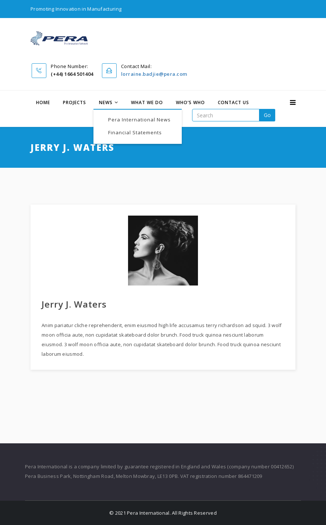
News (106, 102)
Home (43, 102)
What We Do (147, 102)
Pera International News (139, 119)
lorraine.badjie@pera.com (154, 74)
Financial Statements (135, 132)
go (267, 114)
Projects (74, 102)
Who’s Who (190, 102)
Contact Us (233, 102)
